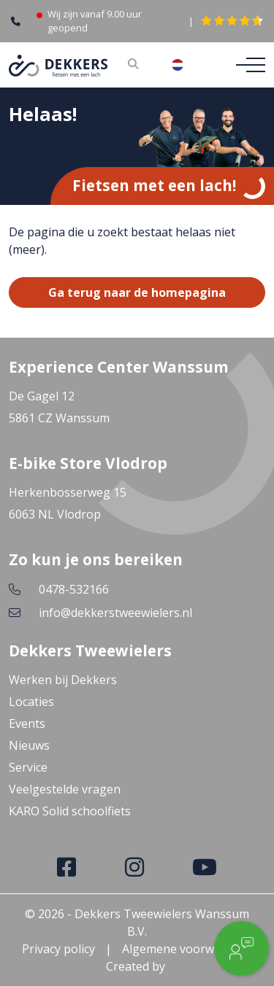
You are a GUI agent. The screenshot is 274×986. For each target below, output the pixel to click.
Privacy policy (58, 949)
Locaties (31, 702)
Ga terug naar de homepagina (137, 292)
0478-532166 (74, 589)
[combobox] (188, 64)
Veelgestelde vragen (65, 789)
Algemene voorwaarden (187, 949)
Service (28, 767)
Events (27, 723)
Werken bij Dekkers (63, 680)
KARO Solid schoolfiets (70, 811)
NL (189, 65)
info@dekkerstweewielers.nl (115, 613)
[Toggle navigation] (246, 65)
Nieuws (29, 745)
